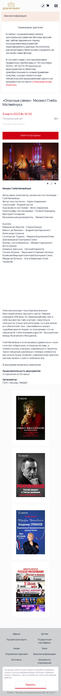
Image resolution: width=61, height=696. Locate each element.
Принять (30, 684)
